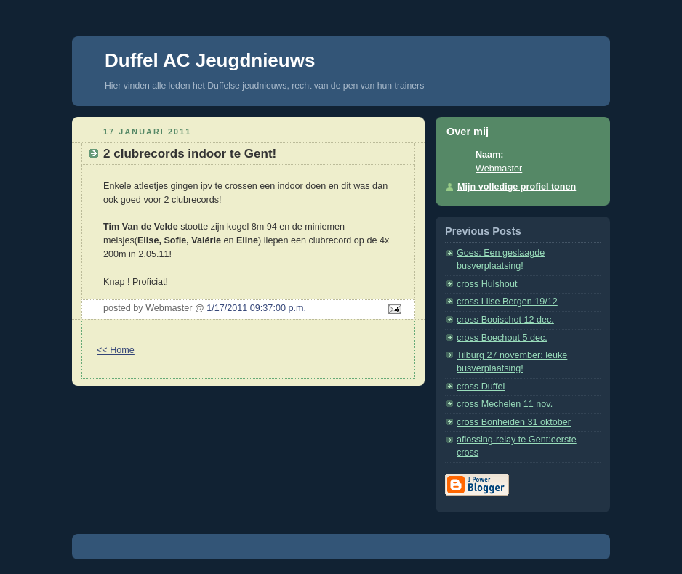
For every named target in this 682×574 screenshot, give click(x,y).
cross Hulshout (487, 284)
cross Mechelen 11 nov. (505, 404)
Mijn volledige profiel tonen (516, 187)
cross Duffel (481, 386)
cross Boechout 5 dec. (502, 338)
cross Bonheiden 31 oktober (514, 422)
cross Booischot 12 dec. (505, 320)
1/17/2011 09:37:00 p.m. (256, 308)
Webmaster (499, 168)
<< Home (116, 350)
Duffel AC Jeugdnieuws (210, 60)
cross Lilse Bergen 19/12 (507, 301)
